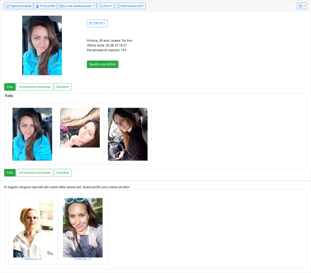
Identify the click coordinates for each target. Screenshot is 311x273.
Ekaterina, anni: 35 (33, 259)
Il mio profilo (45, 6)
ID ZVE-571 (97, 23)
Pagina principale (18, 6)
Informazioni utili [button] (129, 6)
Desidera (63, 87)
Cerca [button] (104, 6)
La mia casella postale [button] (76, 6)
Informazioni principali (35, 87)
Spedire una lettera (102, 64)
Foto (10, 87)
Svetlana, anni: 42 (83, 259)
